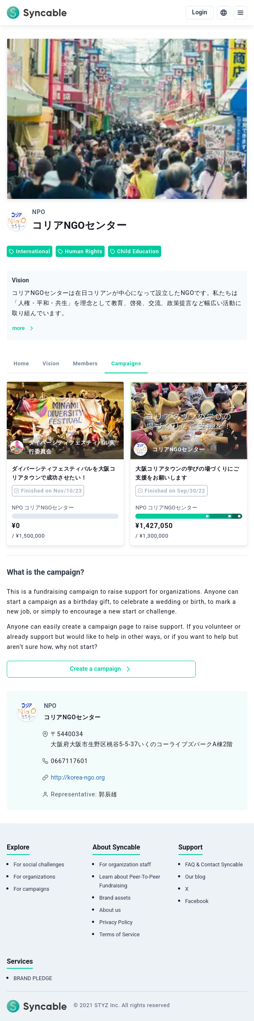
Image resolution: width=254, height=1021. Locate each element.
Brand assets (114, 898)
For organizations (34, 877)
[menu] (240, 12)
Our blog (195, 877)
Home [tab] (21, 363)
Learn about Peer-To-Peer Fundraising (129, 881)
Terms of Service (119, 934)
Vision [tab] (51, 363)
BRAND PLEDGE (33, 978)
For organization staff (125, 864)
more (23, 328)
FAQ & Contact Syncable (214, 864)
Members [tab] (85, 363)
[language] (223, 12)
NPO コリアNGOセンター (43, 507)
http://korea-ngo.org (78, 777)
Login (199, 12)
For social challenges (39, 864)
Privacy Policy (115, 922)
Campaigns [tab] (126, 363)
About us (110, 910)
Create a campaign (101, 669)
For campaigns (31, 889)
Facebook (197, 901)
